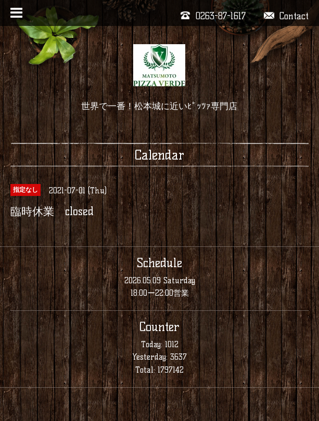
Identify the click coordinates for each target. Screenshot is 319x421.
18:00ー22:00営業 (160, 293)
